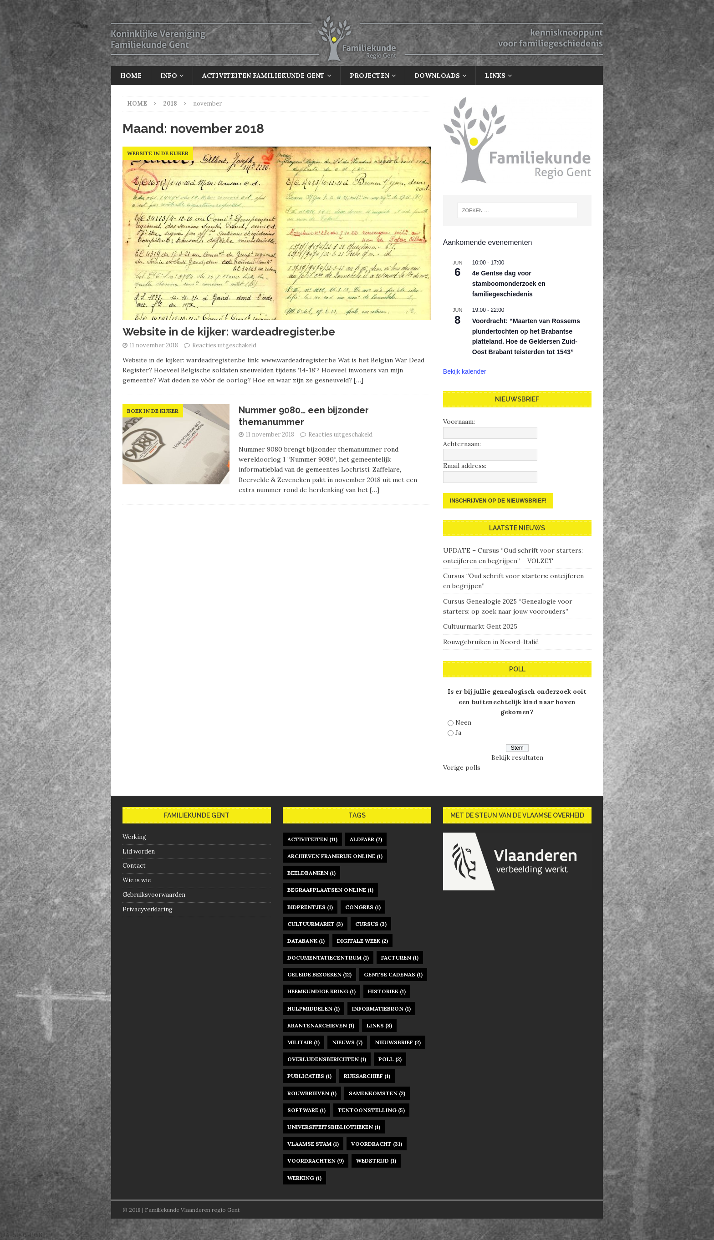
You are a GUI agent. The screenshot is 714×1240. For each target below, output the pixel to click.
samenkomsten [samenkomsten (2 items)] (377, 1093)
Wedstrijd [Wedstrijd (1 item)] (376, 1160)
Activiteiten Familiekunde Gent (263, 75)
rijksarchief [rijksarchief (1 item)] (367, 1075)
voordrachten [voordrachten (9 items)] (315, 1160)
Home (131, 75)
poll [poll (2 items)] (390, 1059)
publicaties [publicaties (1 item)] (309, 1075)
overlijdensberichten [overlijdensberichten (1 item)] (326, 1059)
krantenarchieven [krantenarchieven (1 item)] (320, 1025)
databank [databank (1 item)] (306, 940)
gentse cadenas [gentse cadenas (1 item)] (393, 974)
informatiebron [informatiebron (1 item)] (381, 1008)
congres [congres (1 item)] (363, 907)
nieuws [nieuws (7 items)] (347, 1042)
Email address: (464, 466)
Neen (463, 722)
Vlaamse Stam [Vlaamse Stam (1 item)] (313, 1143)
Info (168, 75)
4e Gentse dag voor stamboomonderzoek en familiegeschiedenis (509, 283)
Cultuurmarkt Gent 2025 (480, 626)
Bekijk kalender (464, 371)
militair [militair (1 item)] (303, 1042)
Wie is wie (136, 880)
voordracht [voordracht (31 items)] (376, 1143)
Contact (134, 865)
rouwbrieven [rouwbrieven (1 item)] (312, 1093)
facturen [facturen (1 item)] (399, 957)
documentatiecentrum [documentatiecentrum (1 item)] (328, 957)
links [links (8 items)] (379, 1025)
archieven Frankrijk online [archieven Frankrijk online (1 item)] (334, 856)
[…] (358, 380)
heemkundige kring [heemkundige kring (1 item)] (321, 991)
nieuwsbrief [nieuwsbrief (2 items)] (398, 1042)
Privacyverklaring (147, 909)
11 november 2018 (154, 345)
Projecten (369, 75)
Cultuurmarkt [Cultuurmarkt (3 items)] (315, 923)
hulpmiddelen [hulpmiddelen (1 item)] (313, 1008)
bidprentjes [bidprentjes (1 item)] (310, 907)
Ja (458, 732)
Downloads (437, 75)
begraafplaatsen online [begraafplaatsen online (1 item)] (330, 889)
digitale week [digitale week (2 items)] (362, 940)
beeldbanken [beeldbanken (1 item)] (311, 872)
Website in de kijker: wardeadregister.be (228, 331)
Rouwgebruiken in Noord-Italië (491, 642)
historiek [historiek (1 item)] (387, 991)
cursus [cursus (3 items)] (371, 923)
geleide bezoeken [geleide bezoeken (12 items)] (319, 974)
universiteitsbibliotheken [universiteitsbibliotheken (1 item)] (333, 1126)
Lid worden (138, 851)
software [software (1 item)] (306, 1110)
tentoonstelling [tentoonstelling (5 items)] (371, 1110)
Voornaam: (459, 421)
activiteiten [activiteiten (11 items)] (312, 839)
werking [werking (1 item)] (304, 1177)
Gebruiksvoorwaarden (153, 895)
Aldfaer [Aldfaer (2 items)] (366, 839)
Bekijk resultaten (517, 757)
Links (495, 75)
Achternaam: (462, 444)
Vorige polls (461, 767)
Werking (134, 837)
